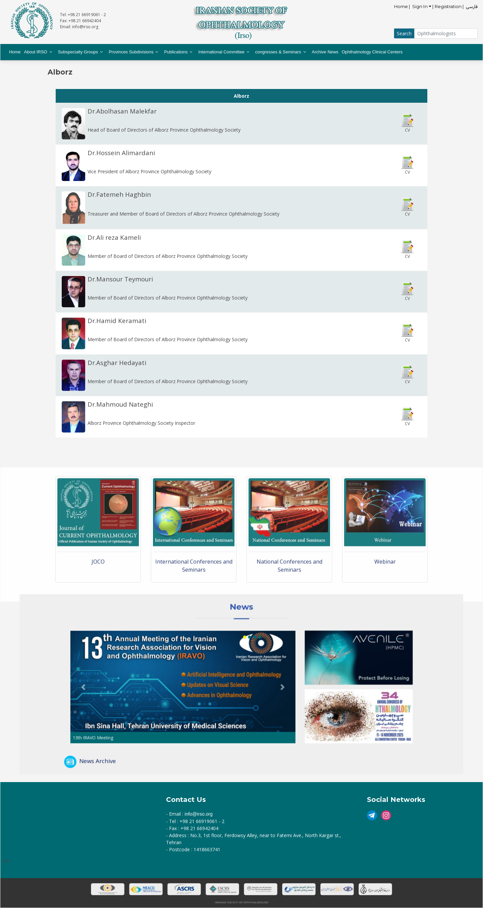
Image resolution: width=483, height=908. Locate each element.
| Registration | (448, 6)
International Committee (221, 51)
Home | (402, 6)
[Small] (446, 33)
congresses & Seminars (278, 51)
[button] (132, 686)
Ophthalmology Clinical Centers (372, 51)
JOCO (98, 616)
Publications (175, 51)
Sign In (420, 6)
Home (15, 51)
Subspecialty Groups (78, 51)
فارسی (472, 6)
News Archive (142, 737)
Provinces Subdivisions (131, 51)
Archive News (325, 51)
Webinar (385, 616)
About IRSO (35, 51)
